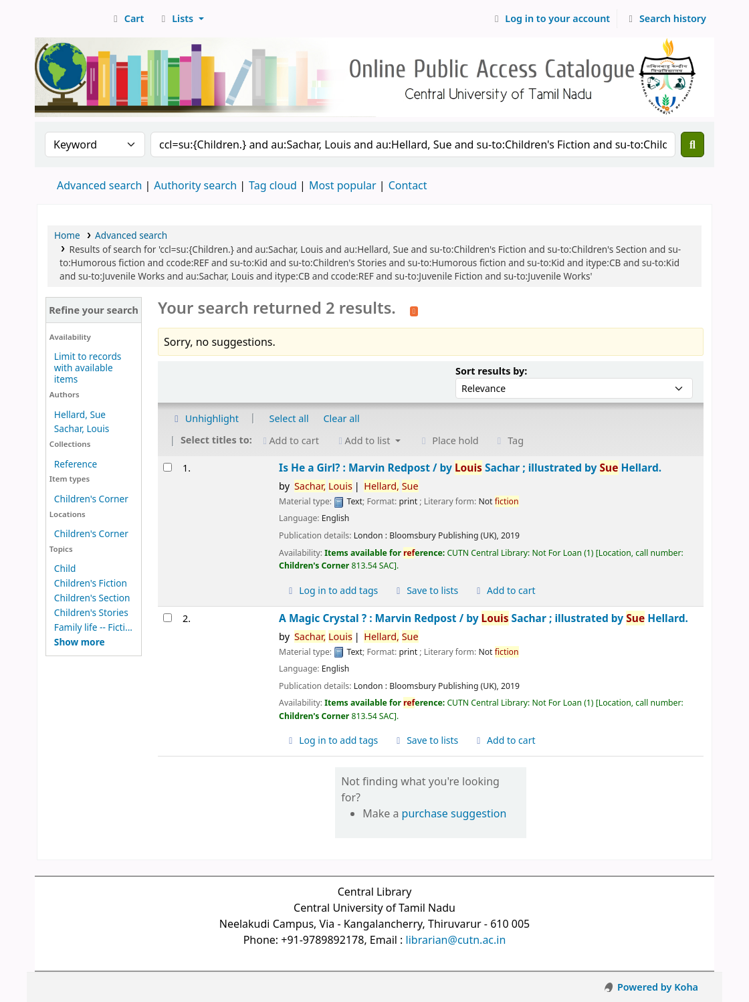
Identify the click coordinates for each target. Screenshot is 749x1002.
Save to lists (425, 590)
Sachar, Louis (82, 428)
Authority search (195, 185)
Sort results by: (491, 371)
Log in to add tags (331, 590)
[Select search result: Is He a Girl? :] (167, 467)
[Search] (692, 144)
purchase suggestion (454, 813)
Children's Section (92, 597)
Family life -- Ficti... (93, 627)
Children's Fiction (90, 583)
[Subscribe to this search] (414, 309)
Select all (289, 418)
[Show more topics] (79, 641)
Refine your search (93, 310)
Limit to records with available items (88, 367)
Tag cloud (273, 185)
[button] (126, 18)
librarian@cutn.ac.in (456, 939)
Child (65, 568)
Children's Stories (91, 612)
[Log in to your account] (551, 18)
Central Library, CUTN (70, 18)
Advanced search (99, 185)
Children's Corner (91, 498)
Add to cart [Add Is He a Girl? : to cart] (504, 590)
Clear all (342, 418)
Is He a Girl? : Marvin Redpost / (470, 468)
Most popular (343, 185)
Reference (75, 464)
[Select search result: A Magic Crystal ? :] (167, 617)
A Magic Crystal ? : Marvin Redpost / (483, 618)
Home (67, 235)
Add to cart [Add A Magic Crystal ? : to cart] (504, 740)
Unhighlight (205, 418)
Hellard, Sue (80, 414)
